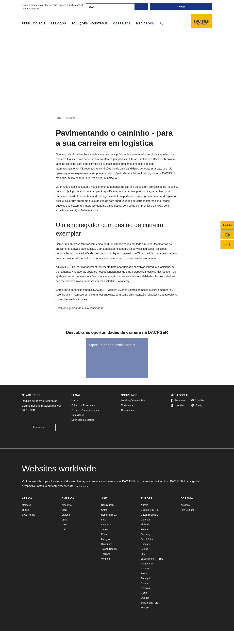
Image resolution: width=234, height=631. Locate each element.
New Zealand (187, 510)
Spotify (197, 405)
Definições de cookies (83, 420)
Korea (104, 534)
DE (161, 558)
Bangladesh (107, 505)
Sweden (145, 597)
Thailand (105, 553)
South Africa (28, 514)
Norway (145, 568)
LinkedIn (177, 405)
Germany (146, 534)
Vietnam (105, 558)
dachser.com (82, 486)
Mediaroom (145, 23)
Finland (145, 524)
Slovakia (145, 588)
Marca (75, 400)
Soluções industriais (89, 23)
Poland (144, 573)
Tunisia (25, 510)
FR (152, 510)
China (104, 510)
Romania (145, 583)
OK (141, 7)
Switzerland (147, 602)
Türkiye (145, 607)
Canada (66, 514)
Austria (144, 505)
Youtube (197, 400)
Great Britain (147, 539)
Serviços (58, 23)
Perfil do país (33, 23)
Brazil (65, 510)
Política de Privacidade (83, 405)
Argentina (67, 505)
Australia (185, 505)
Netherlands (147, 563)
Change (181, 7)
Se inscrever (39, 427)
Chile (64, 519)
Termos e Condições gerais (86, 410)
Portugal (145, 578)
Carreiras (122, 23)
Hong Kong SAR (110, 514)
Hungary (145, 544)
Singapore (106, 544)
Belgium (145, 510)
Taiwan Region (109, 549)
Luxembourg (147, 558)
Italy (143, 553)
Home (58, 118)
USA (64, 529)
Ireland (144, 549)
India (103, 519)
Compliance (78, 415)
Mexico (65, 524)
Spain (144, 593)
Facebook (178, 400)
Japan (104, 529)
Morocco (26, 505)
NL (157, 510)
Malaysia (105, 539)
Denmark (146, 519)
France (144, 529)
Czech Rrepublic (149, 514)
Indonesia (106, 524)
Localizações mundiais (133, 400)
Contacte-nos (128, 410)
